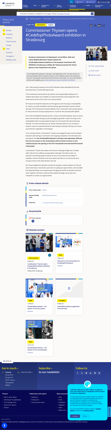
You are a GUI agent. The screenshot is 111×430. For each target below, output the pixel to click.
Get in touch (9, 368)
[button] (91, 25)
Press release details (97, 66)
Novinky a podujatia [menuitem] (73, 6)
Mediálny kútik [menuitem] (11, 60)
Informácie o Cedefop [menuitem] (99, 6)
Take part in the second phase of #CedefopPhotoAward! (68, 262)
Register (91, 2)
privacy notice (89, 410)
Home (27, 18)
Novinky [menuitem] (9, 30)
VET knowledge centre (10, 402)
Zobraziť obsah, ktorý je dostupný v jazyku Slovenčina (64, 10)
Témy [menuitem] (35, 5)
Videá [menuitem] (8, 49)
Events (60, 400)
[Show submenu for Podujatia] (4, 34)
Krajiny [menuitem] (88, 5)
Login (81, 2)
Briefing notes (35, 400)
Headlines (60, 266)
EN (33, 221)
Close (92, 13)
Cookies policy (49, 422)
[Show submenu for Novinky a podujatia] (83, 6)
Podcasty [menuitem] (9, 52)
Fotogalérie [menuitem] (10, 56)
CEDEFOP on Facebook (77, 373)
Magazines (62, 405)
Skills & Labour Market (10, 397)
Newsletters (62, 402)
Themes (5, 394)
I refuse (84, 416)
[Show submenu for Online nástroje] (67, 6)
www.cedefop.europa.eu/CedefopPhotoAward (60, 80)
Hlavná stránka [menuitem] (25, 6)
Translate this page (63, 14)
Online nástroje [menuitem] (59, 6)
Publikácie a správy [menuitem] (45, 6)
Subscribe (44, 368)
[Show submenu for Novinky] (4, 30)
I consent (75, 416)
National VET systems (10, 405)
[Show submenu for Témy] (39, 6)
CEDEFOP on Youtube (86, 373)
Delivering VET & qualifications (12, 400)
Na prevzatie (95, 71)
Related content (96, 75)
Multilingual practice (24, 422)
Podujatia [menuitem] (9, 34)
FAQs (2, 422)
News (60, 397)
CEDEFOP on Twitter (82, 373)
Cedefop (44, 190)
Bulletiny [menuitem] (9, 38)
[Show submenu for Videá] (4, 48)
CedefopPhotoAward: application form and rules (68, 307)
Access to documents (37, 422)
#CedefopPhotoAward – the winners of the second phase (37, 349)
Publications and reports (38, 394)
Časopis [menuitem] (8, 45)
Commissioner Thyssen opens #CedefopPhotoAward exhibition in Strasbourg (38, 266)
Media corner (62, 410)
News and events (63, 394)
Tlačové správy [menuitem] (11, 41)
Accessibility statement (11, 422)
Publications (34, 397)
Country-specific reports (38, 402)
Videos (60, 407)
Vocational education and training (53, 203)
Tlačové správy (47, 18)
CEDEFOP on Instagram (95, 373)
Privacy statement (59, 422)
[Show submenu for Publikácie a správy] (54, 6)
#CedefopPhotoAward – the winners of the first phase (37, 307)
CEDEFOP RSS (99, 373)
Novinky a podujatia (35, 18)
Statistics (6, 407)
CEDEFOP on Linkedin (90, 373)
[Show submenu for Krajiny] (92, 6)
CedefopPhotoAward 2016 (49, 195)
